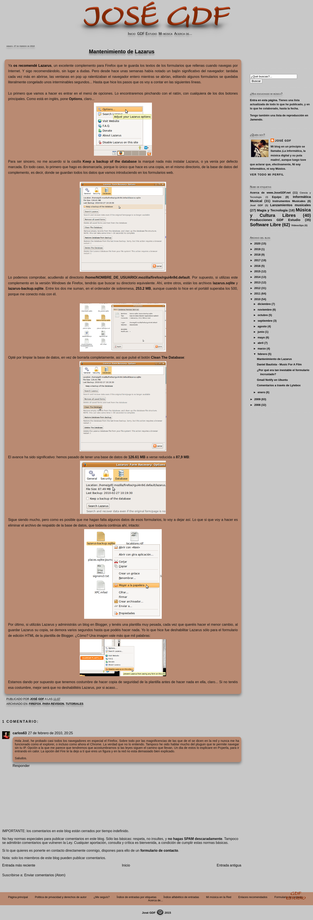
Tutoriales (74, 703)
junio (261, 331)
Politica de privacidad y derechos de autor (61, 897)
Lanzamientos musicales (290, 205)
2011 (257, 293)
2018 (257, 254)
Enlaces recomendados (252, 897)
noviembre (265, 309)
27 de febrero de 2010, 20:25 (50, 733)
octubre (263, 315)
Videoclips (297, 225)
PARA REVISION (53, 703)
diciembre (264, 304)
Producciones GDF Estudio (275, 220)
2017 (257, 260)
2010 (257, 299)
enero (261, 392)
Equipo (276, 197)
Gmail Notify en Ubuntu (272, 379)
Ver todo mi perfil (267, 174)
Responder (21, 766)
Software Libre (265, 224)
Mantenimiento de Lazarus (274, 359)
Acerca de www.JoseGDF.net (270, 192)
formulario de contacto (159, 850)
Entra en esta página (263, 100)
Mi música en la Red (218, 897)
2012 (257, 288)
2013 (257, 282)
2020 (257, 243)
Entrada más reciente (18, 865)
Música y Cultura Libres (280, 212)
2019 (257, 249)
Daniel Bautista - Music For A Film (279, 364)
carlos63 (20, 733)
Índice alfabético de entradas (181, 897)
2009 (257, 399)
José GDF (283, 140)
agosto (262, 326)
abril (260, 343)
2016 (257, 266)
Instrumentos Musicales (289, 201)
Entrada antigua (229, 865)
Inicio (131, 33)
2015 (257, 271)
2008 (257, 404)
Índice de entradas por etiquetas (136, 897)
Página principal (18, 897)
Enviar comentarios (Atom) (44, 875)
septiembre (265, 320)
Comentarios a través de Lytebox (279, 385)
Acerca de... (183, 33)
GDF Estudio (147, 33)
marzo (262, 348)
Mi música (166, 33)
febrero (262, 354)
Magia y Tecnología (272, 210)
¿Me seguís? (102, 897)
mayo (261, 337)
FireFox (35, 703)
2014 (257, 277)
